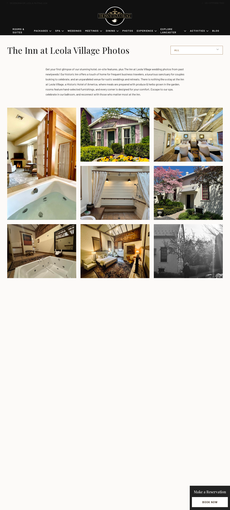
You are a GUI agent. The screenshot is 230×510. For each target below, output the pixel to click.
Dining (110, 30)
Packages (41, 30)
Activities (197, 30)
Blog (215, 30)
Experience (145, 30)
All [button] (176, 50)
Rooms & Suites (18, 31)
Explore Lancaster (168, 31)
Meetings (92, 30)
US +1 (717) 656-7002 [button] (214, 3)
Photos (127, 30)
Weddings (75, 30)
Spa (57, 30)
